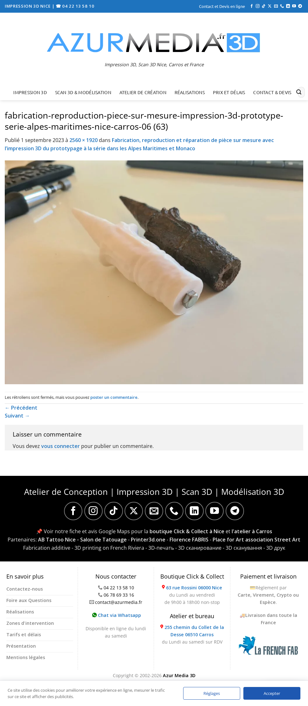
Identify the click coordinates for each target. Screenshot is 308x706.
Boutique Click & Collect (192, 576)
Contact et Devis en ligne (222, 6)
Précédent (21, 407)
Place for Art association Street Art (256, 539)
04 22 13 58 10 (119, 588)
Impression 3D (30, 92)
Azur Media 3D (179, 675)
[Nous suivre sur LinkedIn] (288, 6)
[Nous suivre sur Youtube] (294, 6)
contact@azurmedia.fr (118, 602)
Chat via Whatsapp (116, 615)
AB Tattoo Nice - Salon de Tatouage (82, 539)
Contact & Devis (272, 92)
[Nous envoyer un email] (276, 6)
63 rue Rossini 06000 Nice (194, 588)
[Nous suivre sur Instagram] (258, 6)
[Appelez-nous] (282, 6)
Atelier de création (142, 92)
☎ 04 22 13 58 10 (75, 6)
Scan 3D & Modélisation (83, 92)
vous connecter (60, 446)
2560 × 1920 (83, 140)
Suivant (17, 415)
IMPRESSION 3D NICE (28, 6)
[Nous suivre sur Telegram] (300, 6)
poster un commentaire (114, 397)
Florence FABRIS (189, 539)
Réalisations (190, 92)
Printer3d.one (148, 539)
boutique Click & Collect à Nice (187, 531)
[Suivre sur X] (270, 6)
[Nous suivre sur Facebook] (251, 6)
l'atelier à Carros (252, 531)
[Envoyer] (298, 92)
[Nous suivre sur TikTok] (264, 6)
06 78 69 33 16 (119, 595)
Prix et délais (229, 92)
